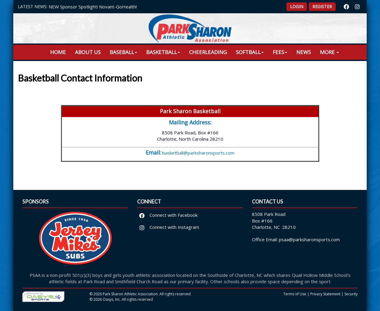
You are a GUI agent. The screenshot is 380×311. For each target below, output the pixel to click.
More (329, 52)
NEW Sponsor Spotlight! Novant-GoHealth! (93, 7)
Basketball (163, 52)
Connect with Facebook (167, 215)
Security (351, 294)
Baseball (123, 52)
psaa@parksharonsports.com (309, 239)
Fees (280, 52)
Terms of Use (294, 294)
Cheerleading (208, 52)
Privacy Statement (325, 294)
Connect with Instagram (168, 227)
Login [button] (296, 6)
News (303, 52)
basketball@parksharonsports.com (198, 153)
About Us (88, 52)
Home (58, 52)
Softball (250, 52)
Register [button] (322, 6)
